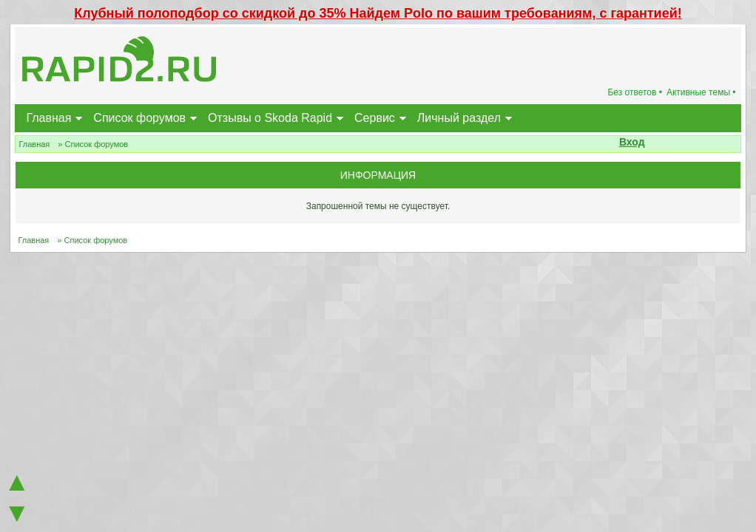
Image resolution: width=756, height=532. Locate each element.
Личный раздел (459, 118)
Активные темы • (701, 92)
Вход (632, 142)
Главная (48, 118)
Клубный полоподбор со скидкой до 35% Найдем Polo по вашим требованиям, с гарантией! (378, 13)
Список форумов (139, 118)
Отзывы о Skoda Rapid (270, 118)
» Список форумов (93, 144)
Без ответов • (634, 92)
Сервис (374, 118)
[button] (653, 143)
